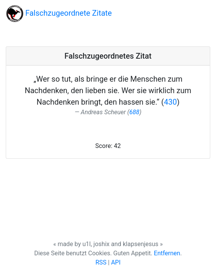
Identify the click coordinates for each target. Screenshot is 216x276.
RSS (101, 262)
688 (134, 112)
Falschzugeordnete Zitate (59, 13)
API (115, 262)
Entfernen (167, 253)
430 (170, 102)
